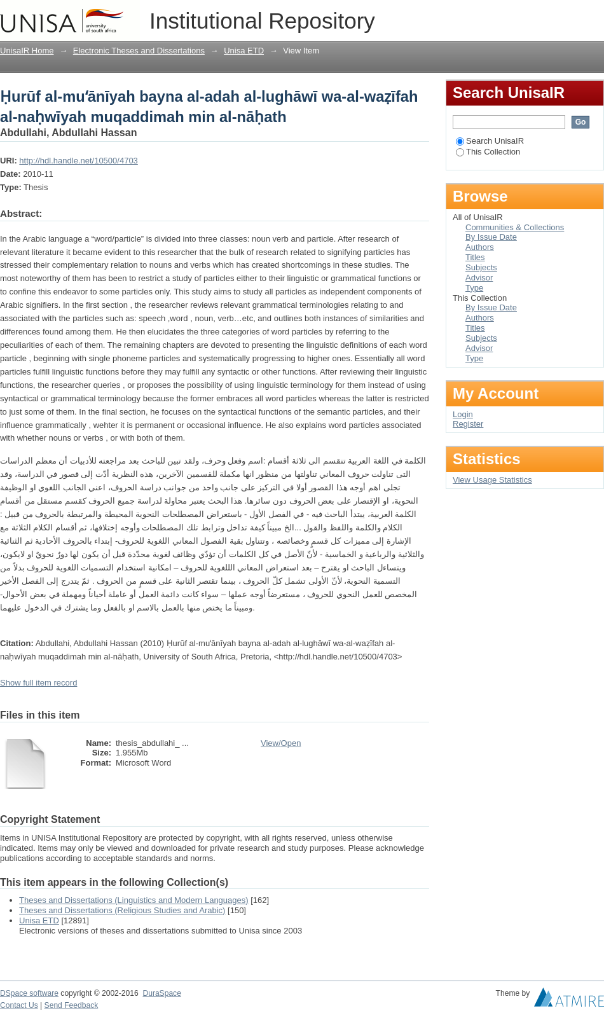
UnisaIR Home (27, 50)
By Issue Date (491, 237)
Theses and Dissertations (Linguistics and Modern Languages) (134, 900)
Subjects (481, 267)
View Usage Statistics (492, 480)
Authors (479, 247)
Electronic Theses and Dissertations (139, 50)
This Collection (488, 151)
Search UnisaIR (490, 141)
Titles (475, 257)
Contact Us (19, 1005)
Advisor (479, 277)
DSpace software (29, 993)
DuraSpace (161, 993)
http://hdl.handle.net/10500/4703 (78, 160)
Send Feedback (72, 1005)
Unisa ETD (244, 50)
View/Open (281, 743)
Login (594, 15)
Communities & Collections (514, 227)
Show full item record (38, 682)
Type (474, 288)
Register (468, 424)
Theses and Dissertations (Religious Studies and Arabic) (122, 910)
